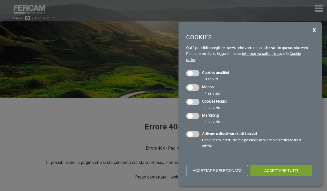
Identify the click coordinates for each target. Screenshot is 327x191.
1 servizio (211, 93)
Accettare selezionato (217, 170)
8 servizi (210, 79)
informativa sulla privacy (262, 53)
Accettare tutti (281, 170)
